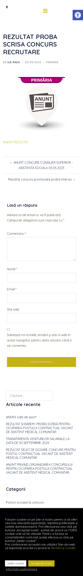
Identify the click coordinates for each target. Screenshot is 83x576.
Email (12, 289)
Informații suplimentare (21, 569)
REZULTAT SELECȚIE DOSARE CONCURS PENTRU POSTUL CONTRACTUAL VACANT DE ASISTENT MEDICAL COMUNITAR (41, 454)
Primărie (52, 62)
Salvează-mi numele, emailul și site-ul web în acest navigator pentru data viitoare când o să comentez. (39, 340)
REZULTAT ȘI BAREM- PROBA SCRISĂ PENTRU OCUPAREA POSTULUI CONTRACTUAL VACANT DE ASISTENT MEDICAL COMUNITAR (39, 428)
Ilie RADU (13, 62)
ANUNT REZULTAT (15, 142)
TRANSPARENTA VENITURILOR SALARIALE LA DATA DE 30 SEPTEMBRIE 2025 (37, 441)
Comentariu (16, 234)
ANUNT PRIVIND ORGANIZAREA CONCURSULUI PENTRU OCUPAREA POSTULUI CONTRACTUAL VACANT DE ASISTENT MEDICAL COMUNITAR (39, 468)
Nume (12, 269)
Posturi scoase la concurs (25, 502)
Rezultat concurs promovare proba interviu (40, 179)
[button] (78, 15)
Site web (13, 309)
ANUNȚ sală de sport (21, 417)
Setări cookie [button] (15, 563)
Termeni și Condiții (63, 548)
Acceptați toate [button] (41, 563)
